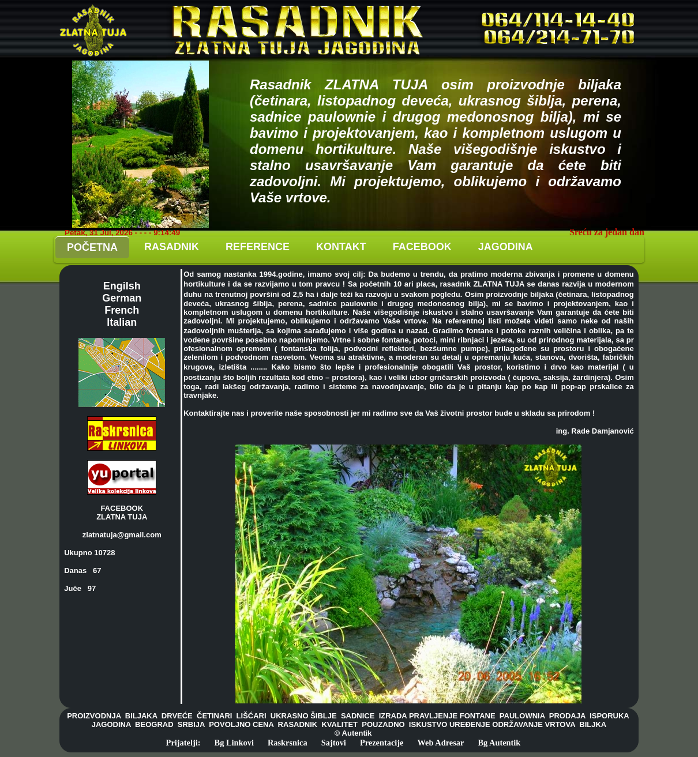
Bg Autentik (499, 742)
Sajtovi (333, 742)
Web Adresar (441, 742)
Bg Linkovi (234, 742)
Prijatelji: (183, 742)
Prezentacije (382, 742)
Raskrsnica (287, 742)
